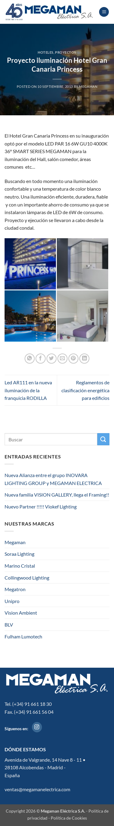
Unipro (12, 601)
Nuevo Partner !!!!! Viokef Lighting (41, 506)
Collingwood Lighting (27, 577)
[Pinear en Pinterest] (73, 359)
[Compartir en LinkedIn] (84, 359)
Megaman (15, 542)
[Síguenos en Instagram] (37, 727)
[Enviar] (103, 439)
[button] (104, 12)
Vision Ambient (21, 613)
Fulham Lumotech (23, 636)
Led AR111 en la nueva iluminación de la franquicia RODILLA (28, 390)
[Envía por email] (62, 359)
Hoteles (46, 52)
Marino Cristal (20, 566)
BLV (9, 624)
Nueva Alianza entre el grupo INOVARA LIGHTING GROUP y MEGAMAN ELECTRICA (54, 479)
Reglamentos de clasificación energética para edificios (85, 390)
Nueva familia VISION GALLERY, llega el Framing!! (57, 494)
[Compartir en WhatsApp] (30, 359)
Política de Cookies (69, 818)
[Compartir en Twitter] (52, 359)
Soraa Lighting (19, 554)
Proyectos (65, 52)
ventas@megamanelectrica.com (37, 789)
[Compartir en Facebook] (41, 359)
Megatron (15, 589)
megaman (88, 86)
